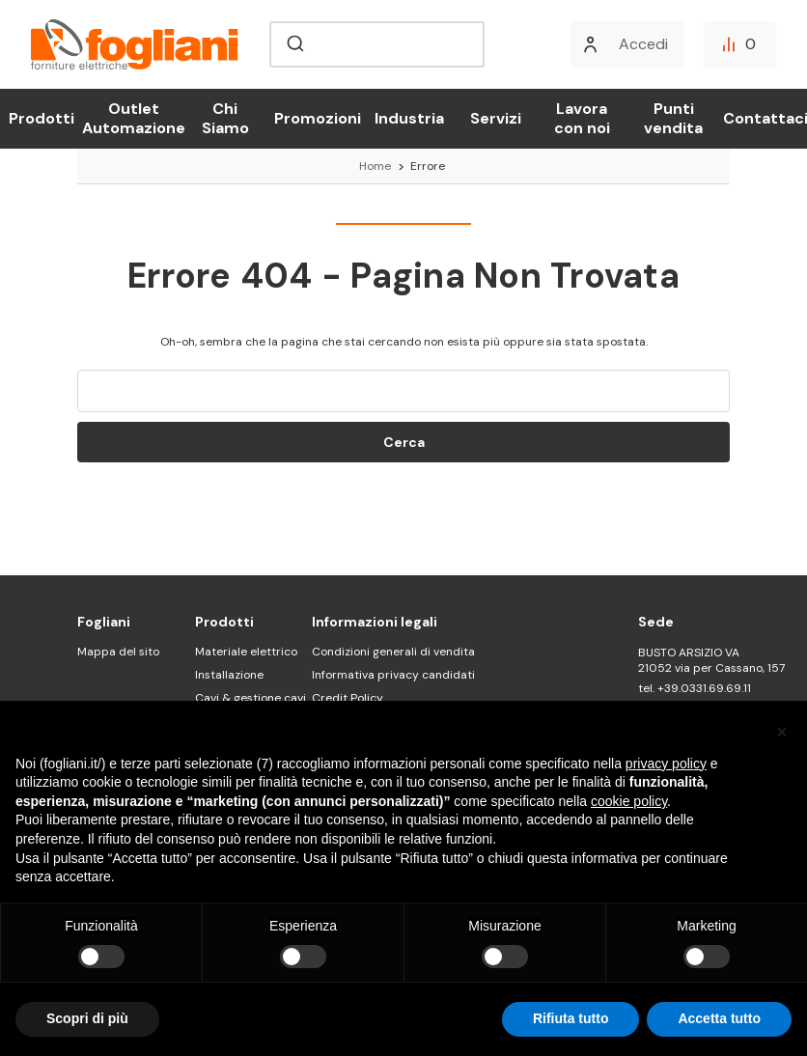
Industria (409, 118)
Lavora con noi (582, 118)
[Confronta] (740, 44)
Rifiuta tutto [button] (571, 1018)
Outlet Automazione (133, 118)
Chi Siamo (225, 118)
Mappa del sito (118, 651)
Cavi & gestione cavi (250, 698)
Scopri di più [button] (87, 1018)
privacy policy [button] (666, 763)
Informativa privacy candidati (393, 674)
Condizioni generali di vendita (393, 651)
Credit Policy (347, 698)
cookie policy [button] (629, 801)
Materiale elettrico (246, 651)
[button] (781, 731)
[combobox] (377, 44)
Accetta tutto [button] (719, 1018)
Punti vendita (673, 118)
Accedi (643, 44)
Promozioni (317, 118)
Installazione (229, 674)
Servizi (495, 118)
